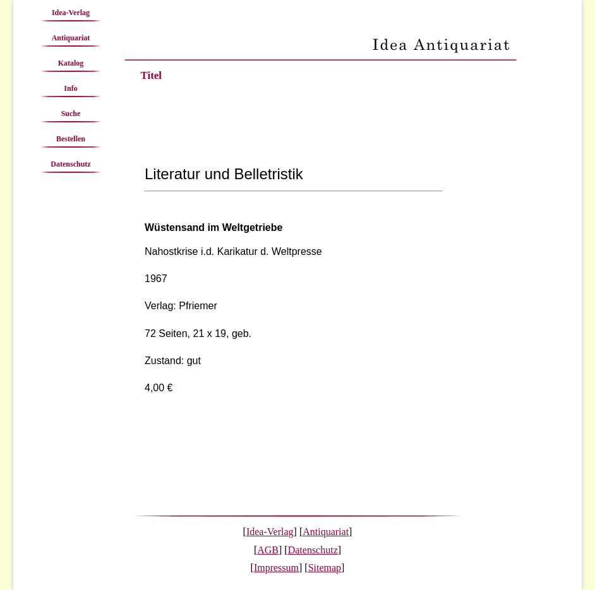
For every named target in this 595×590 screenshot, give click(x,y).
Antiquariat (71, 37)
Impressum (276, 567)
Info (70, 88)
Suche (71, 113)
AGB (268, 550)
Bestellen (70, 138)
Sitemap (324, 567)
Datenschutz (70, 164)
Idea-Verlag (71, 12)
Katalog (71, 63)
